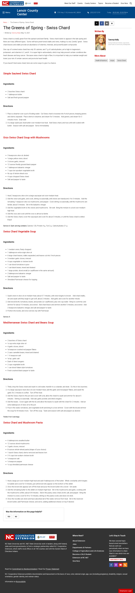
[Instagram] (116, 565)
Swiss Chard (121, 60)
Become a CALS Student (82, 554)
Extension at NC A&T (80, 558)
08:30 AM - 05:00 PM (120, 12)
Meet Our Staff (69, 3)
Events (80, 3)
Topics (100, 3)
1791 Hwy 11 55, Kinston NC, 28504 (67, 12)
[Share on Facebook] (102, 23)
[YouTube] (120, 565)
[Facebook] (111, 565)
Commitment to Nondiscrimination (24, 569)
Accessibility (21, 582)
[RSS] (125, 565)
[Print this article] (112, 23)
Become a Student (112, 3)
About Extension (79, 541)
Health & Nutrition (101, 60)
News (5, 22)
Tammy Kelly (16, 33)
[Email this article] (107, 23)
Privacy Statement (52, 569)
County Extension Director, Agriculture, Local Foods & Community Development (119, 43)
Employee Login (126, 591)
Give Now (124, 3)
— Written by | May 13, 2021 (16, 33)
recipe (112, 60)
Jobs (74, 544)
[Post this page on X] (97, 23)
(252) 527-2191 (93, 12)
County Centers (90, 3)
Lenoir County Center (27, 12)
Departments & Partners (82, 548)
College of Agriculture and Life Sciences (88, 551)
